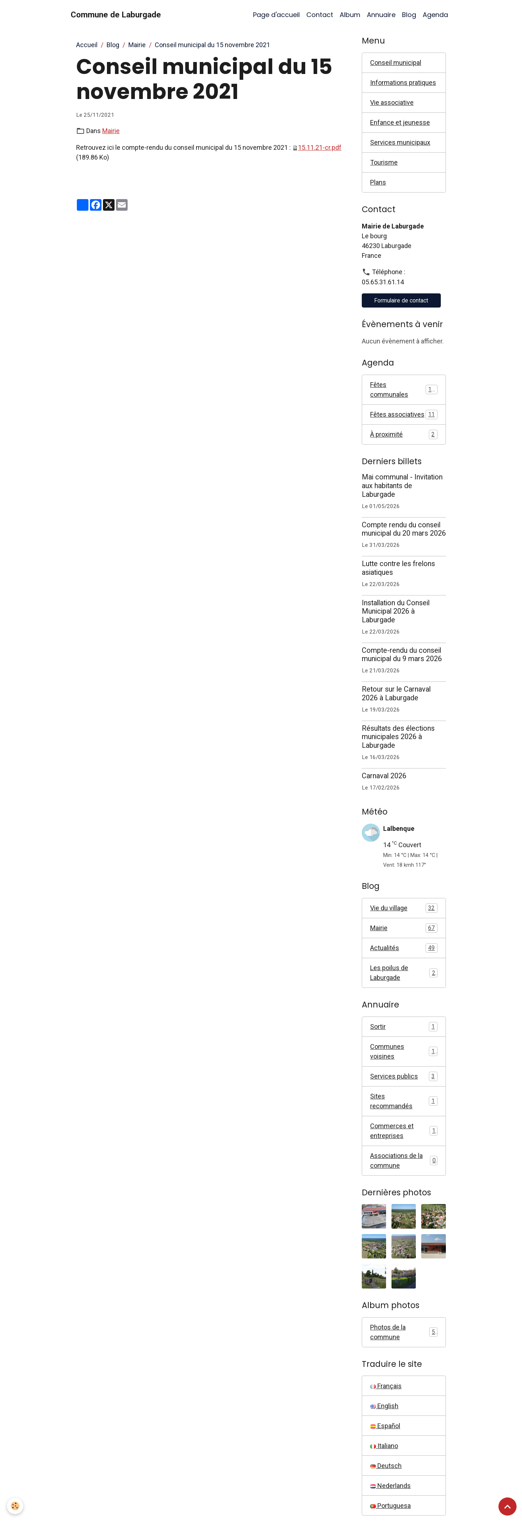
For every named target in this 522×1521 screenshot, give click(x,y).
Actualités (404, 948)
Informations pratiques (403, 82)
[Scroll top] (507, 1506)
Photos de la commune (404, 1332)
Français (386, 1386)
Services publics (404, 1076)
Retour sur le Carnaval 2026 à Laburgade (396, 693)
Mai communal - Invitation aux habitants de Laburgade (402, 486)
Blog (409, 14)
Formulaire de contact (401, 300)
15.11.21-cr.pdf (319, 147)
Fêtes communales (404, 389)
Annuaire (381, 14)
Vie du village (404, 908)
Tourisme (384, 162)
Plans (378, 182)
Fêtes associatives (404, 414)
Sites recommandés (404, 1101)
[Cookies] (15, 1506)
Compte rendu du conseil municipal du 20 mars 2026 (404, 529)
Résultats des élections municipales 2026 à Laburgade (398, 737)
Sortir (404, 1026)
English (384, 1406)
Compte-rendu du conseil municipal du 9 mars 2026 (402, 654)
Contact (319, 14)
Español (385, 1426)
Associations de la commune (404, 1160)
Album (350, 14)
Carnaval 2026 (384, 776)
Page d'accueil (276, 14)
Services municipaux (400, 142)
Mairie (137, 45)
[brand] (116, 15)
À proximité (404, 434)
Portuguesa (390, 1505)
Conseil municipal (395, 62)
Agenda (435, 14)
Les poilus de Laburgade (404, 972)
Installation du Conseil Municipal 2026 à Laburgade (396, 612)
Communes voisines (404, 1051)
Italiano (384, 1446)
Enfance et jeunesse (400, 122)
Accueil (87, 45)
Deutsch (386, 1466)
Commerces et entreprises (404, 1130)
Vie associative (392, 102)
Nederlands (390, 1485)
